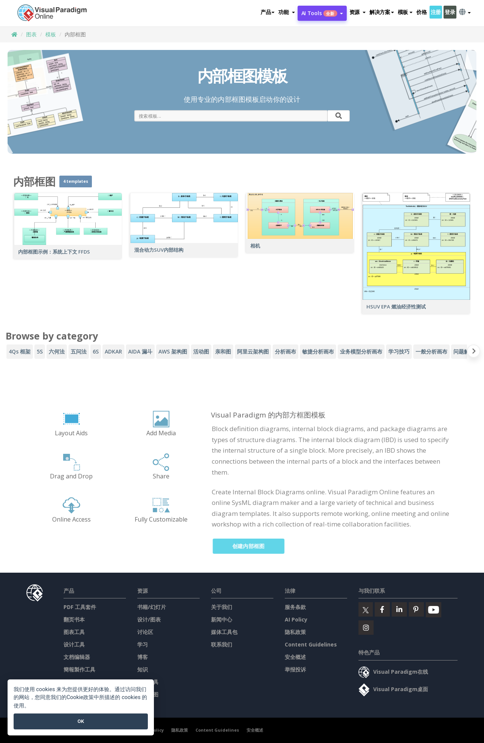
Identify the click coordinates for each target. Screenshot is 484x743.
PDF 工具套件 (80, 607)
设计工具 (74, 644)
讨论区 (145, 632)
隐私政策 (295, 632)
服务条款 (295, 607)
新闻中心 (221, 619)
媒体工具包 (224, 632)
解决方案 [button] (381, 12)
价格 (421, 12)
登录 (450, 12)
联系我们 (221, 644)
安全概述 (295, 656)
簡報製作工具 (79, 669)
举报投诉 (295, 669)
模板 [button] (405, 12)
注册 (436, 12)
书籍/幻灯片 (151, 607)
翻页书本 (74, 619)
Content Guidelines (311, 644)
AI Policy (296, 619)
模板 (50, 34)
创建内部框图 (253, 546)
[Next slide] (473, 352)
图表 (31, 34)
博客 (142, 656)
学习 (142, 644)
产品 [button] (268, 12)
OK (81, 721)
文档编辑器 (77, 656)
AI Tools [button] (322, 13)
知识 (142, 669)
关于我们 (221, 607)
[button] (286, 12)
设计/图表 (149, 619)
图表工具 (74, 632)
